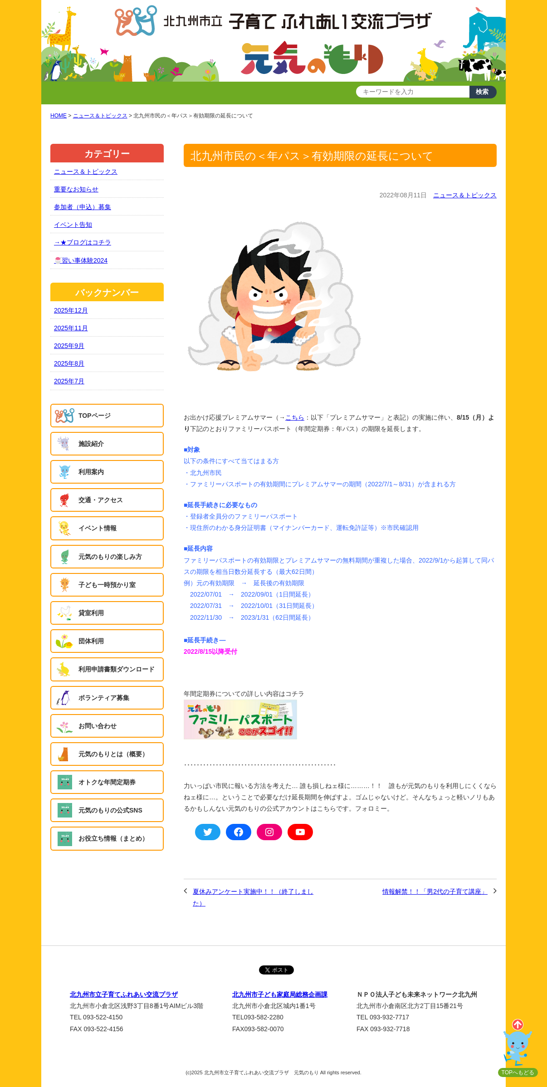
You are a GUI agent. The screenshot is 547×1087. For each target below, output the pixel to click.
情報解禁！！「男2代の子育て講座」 (435, 891)
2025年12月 (71, 310)
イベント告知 (73, 224)
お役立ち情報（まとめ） (113, 838)
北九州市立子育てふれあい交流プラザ (124, 994)
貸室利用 (91, 613)
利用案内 (91, 471)
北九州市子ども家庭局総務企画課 (279, 994)
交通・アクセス (100, 500)
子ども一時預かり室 (107, 584)
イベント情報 (97, 528)
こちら (294, 417)
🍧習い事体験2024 (80, 260)
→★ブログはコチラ (82, 242)
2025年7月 (69, 381)
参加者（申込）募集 (82, 207)
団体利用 (91, 641)
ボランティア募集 (103, 697)
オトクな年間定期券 (107, 782)
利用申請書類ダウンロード (116, 669)
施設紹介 (91, 443)
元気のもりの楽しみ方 (110, 556)
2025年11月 (71, 328)
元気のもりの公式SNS (110, 810)
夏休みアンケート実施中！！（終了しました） (253, 897)
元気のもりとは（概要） (113, 754)
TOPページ (94, 415)
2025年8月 (69, 363)
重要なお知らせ (76, 189)
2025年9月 (69, 345)
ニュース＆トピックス (465, 195)
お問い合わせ (97, 726)
